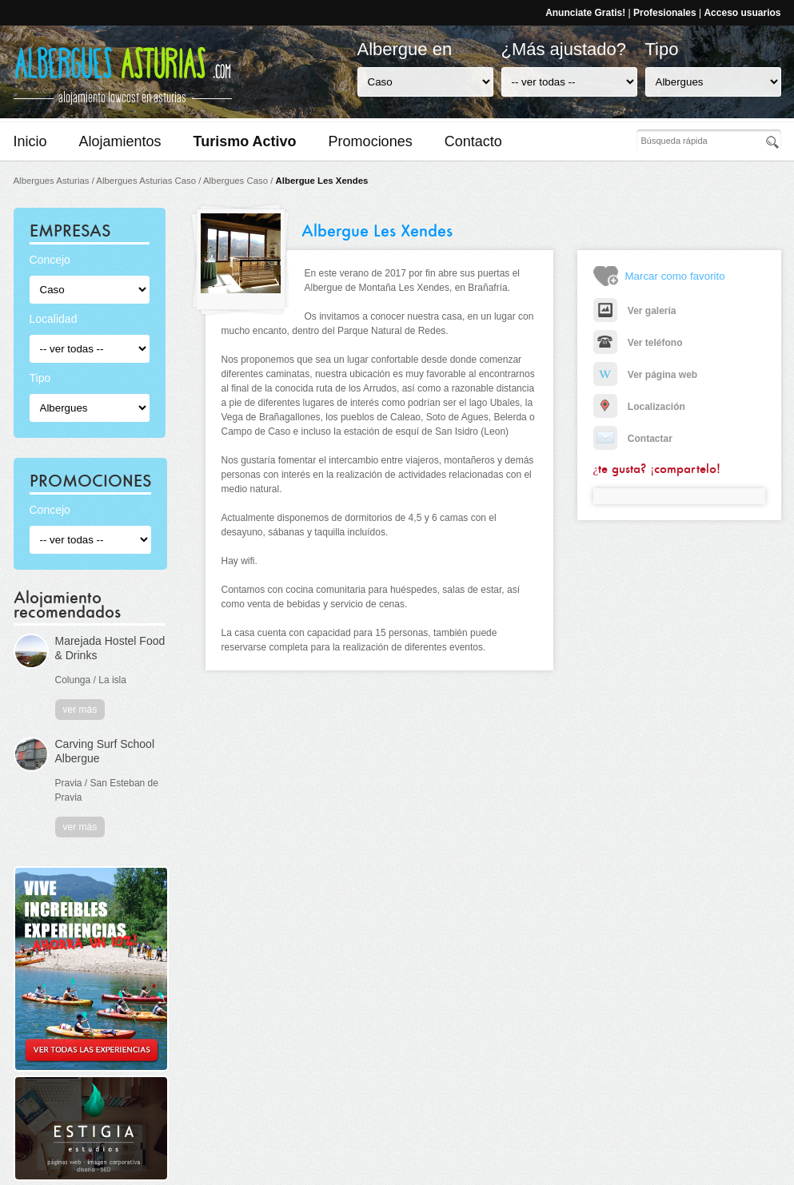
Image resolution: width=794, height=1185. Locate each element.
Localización (639, 406)
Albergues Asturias (52, 180)
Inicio (30, 141)
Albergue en (405, 49)
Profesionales (664, 12)
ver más (80, 709)
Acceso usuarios (742, 12)
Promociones (371, 141)
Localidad (54, 318)
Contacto (473, 141)
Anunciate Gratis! (585, 12)
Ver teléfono (638, 342)
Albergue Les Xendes (322, 180)
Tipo (662, 49)
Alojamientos (120, 141)
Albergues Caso (235, 180)
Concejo (50, 259)
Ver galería (634, 310)
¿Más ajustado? (564, 49)
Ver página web (645, 374)
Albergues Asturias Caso (146, 180)
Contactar (632, 438)
